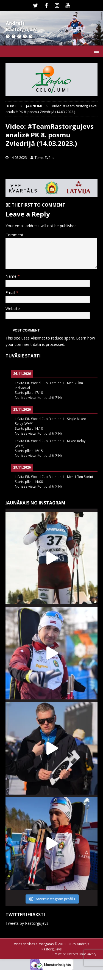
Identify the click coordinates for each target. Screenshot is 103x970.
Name (11, 276)
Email (10, 292)
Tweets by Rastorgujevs (26, 923)
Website (12, 308)
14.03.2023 (18, 157)
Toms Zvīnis (44, 157)
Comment (14, 234)
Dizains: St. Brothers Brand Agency (73, 954)
